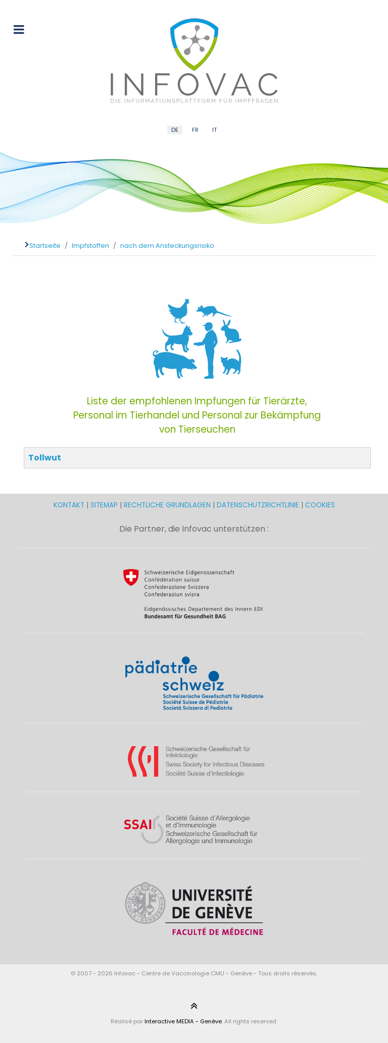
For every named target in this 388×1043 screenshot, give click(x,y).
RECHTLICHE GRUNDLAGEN (167, 505)
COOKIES (320, 505)
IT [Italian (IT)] (214, 130)
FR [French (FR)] (195, 130)
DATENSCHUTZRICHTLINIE (258, 505)
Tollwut (44, 457)
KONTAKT (70, 505)
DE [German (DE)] (174, 130)
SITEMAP (105, 505)
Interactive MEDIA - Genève (183, 1021)
